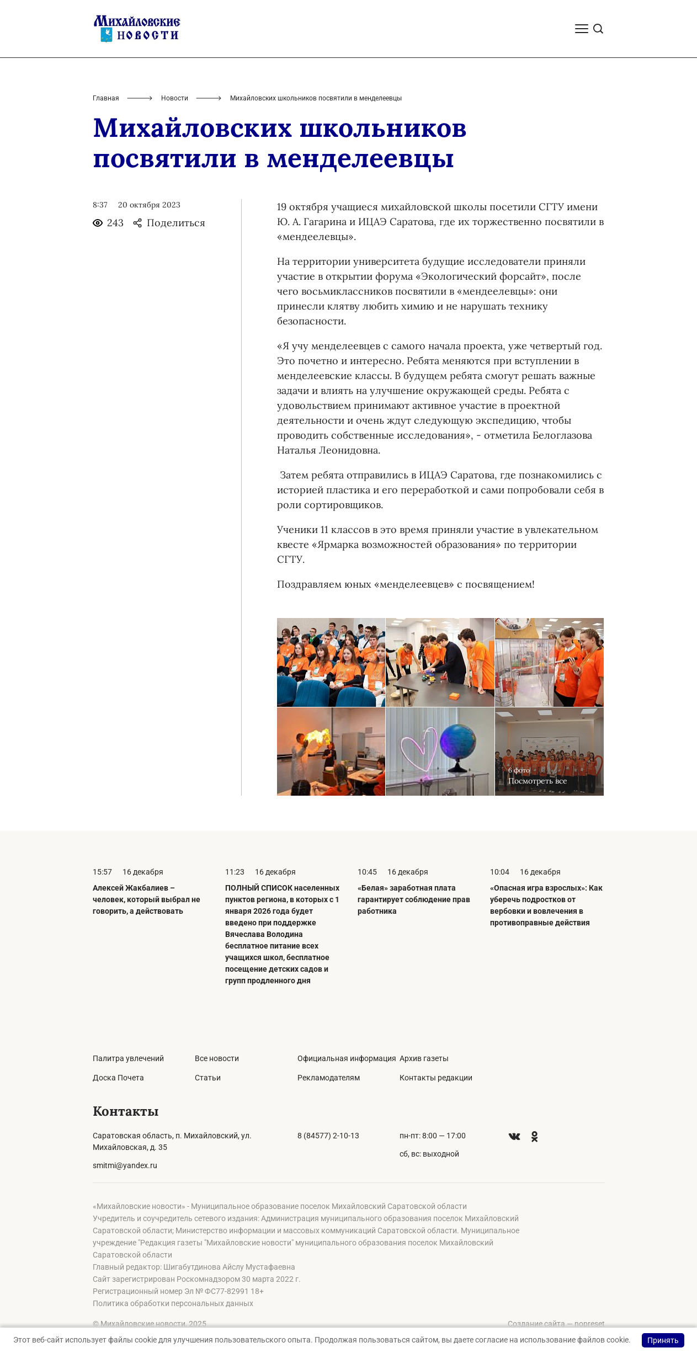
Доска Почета (118, 1077)
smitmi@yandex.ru (125, 1165)
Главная (106, 98)
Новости (174, 98)
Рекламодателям (328, 1077)
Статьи (208, 1077)
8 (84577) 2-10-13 (328, 1135)
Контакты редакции (436, 1077)
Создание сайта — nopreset (556, 1323)
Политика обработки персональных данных (173, 1303)
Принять (663, 1340)
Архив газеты (424, 1058)
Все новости (217, 1058)
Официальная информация (346, 1058)
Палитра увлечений (128, 1058)
